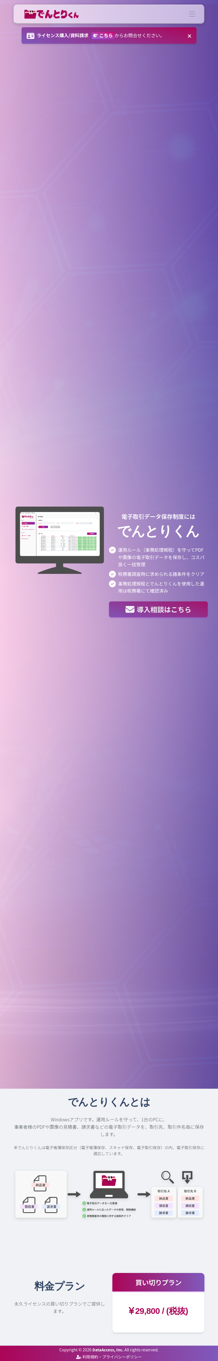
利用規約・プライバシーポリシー (109, 1357)
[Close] (189, 34)
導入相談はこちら (158, 609)
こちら (103, 35)
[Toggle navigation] (192, 14)
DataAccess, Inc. (107, 1349)
